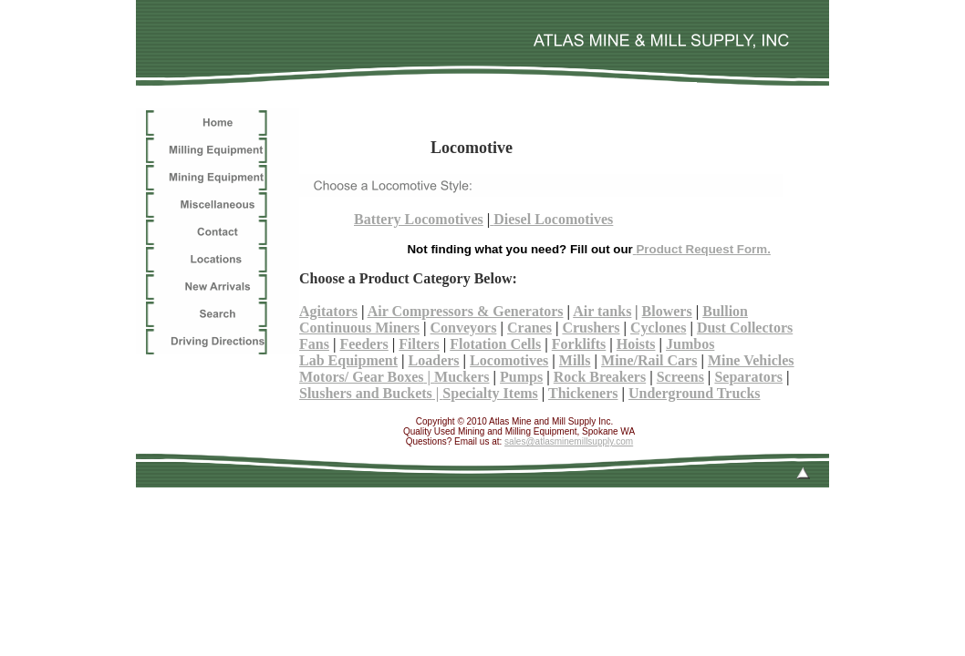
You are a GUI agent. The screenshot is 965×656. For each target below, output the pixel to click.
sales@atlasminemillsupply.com (568, 441)
